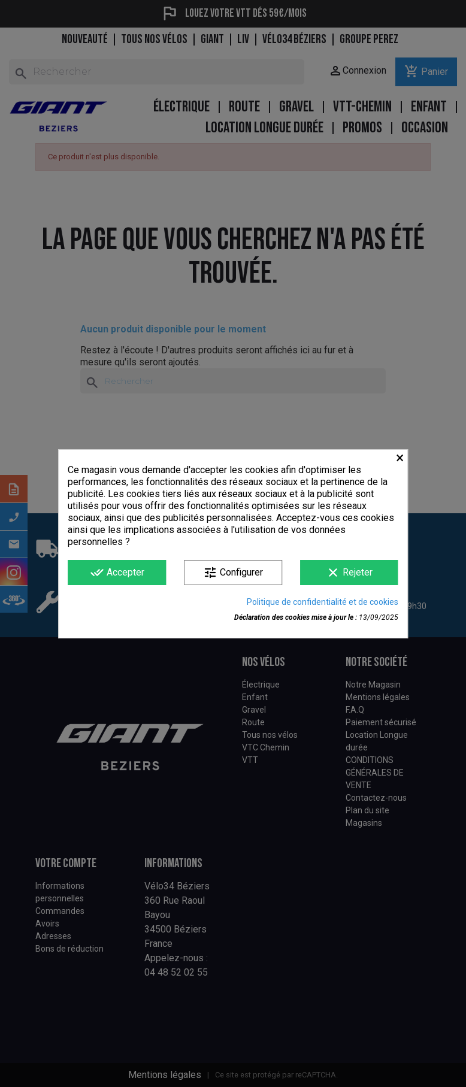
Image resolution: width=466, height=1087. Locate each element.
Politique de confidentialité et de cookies (322, 602)
